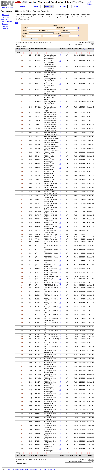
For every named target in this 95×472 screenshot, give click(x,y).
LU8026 (37, 287)
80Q (30, 370)
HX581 (37, 90)
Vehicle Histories (7, 21)
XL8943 (37, 148)
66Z (30, 318)
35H (30, 207)
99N (30, 445)
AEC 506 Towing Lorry (51, 276)
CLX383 (37, 425)
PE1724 (37, 237)
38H (30, 219)
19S (30, 144)
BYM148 (38, 366)
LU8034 (37, 336)
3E (30, 66)
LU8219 (37, 295)
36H (30, 211)
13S (30, 120)
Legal (40, 469)
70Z (30, 334)
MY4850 (38, 72)
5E (30, 78)
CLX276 (37, 417)
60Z (30, 295)
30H (30, 187)
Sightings (5, 24)
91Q (30, 413)
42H (30, 235)
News (13, 469)
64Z (30, 311)
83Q (30, 382)
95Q (30, 429)
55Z (30, 279)
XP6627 (37, 203)
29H (30, 183)
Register (89, 4)
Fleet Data (36, 11)
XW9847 (38, 215)
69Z (30, 330)
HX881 (37, 95)
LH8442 (37, 339)
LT (60, 55)
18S (30, 140)
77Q (30, 358)
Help (45, 469)
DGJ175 (37, 382)
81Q (30, 374)
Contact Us (51, 469)
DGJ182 (37, 409)
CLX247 (37, 413)
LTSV (17, 11)
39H (30, 223)
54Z (30, 276)
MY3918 (38, 66)
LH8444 (37, 342)
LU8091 (37, 307)
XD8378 (37, 136)
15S (30, 128)
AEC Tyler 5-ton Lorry (51, 334)
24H (30, 164)
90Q (30, 409)
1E (30, 55)
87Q (30, 398)
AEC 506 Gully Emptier (51, 283)
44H (30, 239)
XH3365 (37, 116)
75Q (30, 350)
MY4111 (38, 107)
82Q (30, 378)
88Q (30, 401)
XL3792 (37, 132)
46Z (30, 245)
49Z (30, 257)
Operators (5, 28)
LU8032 (37, 334)
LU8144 (37, 315)
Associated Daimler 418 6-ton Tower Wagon (50, 74)
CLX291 (37, 421)
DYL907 (37, 445)
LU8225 (37, 318)
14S (30, 124)
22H (30, 156)
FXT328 (37, 269)
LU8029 (37, 291)
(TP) (36, 245)
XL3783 (37, 140)
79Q (30, 366)
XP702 (37, 199)
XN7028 (37, 164)
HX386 (37, 78)
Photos (26, 469)
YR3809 (37, 160)
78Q (30, 362)
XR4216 (37, 179)
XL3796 (37, 120)
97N (30, 437)
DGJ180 (37, 401)
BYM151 (38, 378)
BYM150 (38, 374)
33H (30, 199)
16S (30, 132)
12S (30, 116)
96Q (30, 433)
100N (30, 449)
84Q (30, 386)
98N (30, 441)
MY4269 (38, 101)
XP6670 (37, 172)
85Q (30, 390)
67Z (30, 322)
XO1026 (37, 183)
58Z (30, 287)
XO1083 (37, 187)
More (31, 469)
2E (30, 61)
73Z (30, 342)
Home (8, 469)
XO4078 (37, 195)
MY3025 (38, 55)
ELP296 (37, 449)
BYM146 (38, 358)
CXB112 (38, 429)
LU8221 (37, 299)
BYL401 (37, 354)
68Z (30, 326)
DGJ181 (37, 405)
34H (30, 203)
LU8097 (37, 322)
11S (30, 113)
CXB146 (38, 433)
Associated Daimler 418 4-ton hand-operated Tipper (50, 57)
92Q (30, 417)
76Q (30, 354)
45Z (30, 241)
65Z (30, 315)
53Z (30, 273)
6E (30, 84)
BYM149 (38, 370)
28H (30, 179)
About (36, 469)
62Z (30, 303)
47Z (30, 249)
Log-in (89, 2)
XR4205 (37, 207)
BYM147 (38, 362)
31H (30, 191)
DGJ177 (37, 390)
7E (30, 90)
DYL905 (37, 437)
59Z (30, 291)
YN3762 (37, 152)
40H (30, 227)
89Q (30, 405)
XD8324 (37, 311)
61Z (30, 299)
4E (30, 72)
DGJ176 (37, 386)
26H (30, 172)
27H (30, 176)
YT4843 (37, 239)
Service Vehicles (25, 11)
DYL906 (37, 441)
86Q (30, 394)
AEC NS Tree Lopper (50, 235)
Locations (5, 26)
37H (30, 215)
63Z (30, 307)
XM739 (37, 128)
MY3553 (38, 61)
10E (30, 107)
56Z (30, 283)
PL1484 (37, 84)
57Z (30, 285)
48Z (30, 253)
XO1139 (37, 191)
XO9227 (37, 235)
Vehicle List (5, 15)
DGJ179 (37, 398)
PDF (16, 23)
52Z (30, 269)
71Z (30, 336)
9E (30, 101)
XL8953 (37, 124)
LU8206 (37, 330)
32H (30, 195)
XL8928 (37, 144)
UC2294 (37, 227)
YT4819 (37, 219)
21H (30, 152)
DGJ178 (37, 394)
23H (30, 160)
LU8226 (37, 326)
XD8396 (37, 113)
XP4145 (37, 156)
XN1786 (37, 168)
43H (30, 237)
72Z (30, 339)
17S (30, 136)
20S (30, 148)
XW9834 (38, 211)
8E (30, 95)
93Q (30, 421)
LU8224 (37, 346)
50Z (30, 261)
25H (30, 168)
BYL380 (37, 350)
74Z (30, 346)
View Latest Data (7, 7)
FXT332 (37, 261)
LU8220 (37, 303)
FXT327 (37, 241)
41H (30, 231)
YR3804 (37, 176)
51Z (30, 265)
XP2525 (37, 231)
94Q (30, 425)
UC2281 (37, 223)
